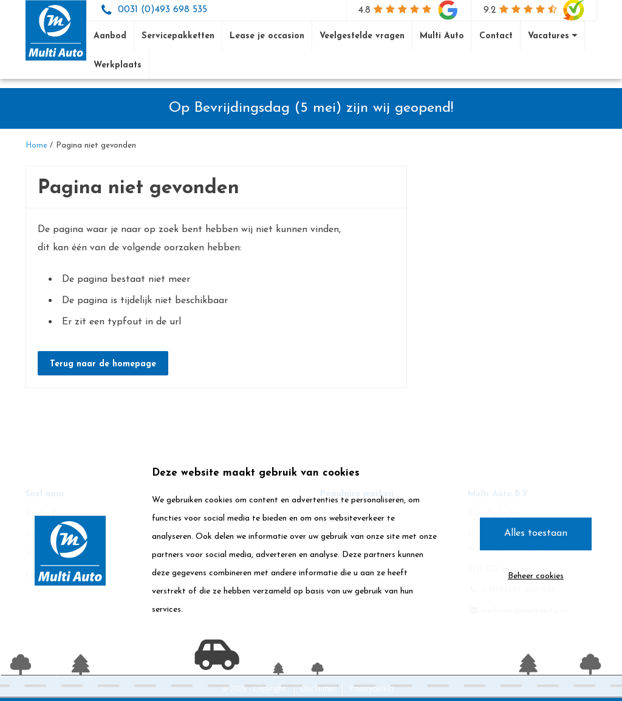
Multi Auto (442, 36)
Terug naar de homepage (103, 364)
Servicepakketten (178, 36)
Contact (496, 36)
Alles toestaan (535, 533)
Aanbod (110, 36)
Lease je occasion (267, 36)
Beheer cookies (536, 576)
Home (36, 145)
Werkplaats (118, 65)
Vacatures (552, 36)
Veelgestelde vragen (362, 36)
